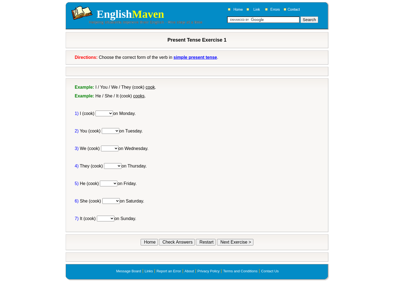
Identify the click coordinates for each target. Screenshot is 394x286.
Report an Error (169, 271)
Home (149, 242)
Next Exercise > (235, 242)
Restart (205, 242)
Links (148, 271)
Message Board (128, 271)
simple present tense (195, 57)
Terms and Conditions (240, 271)
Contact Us (270, 271)
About (189, 271)
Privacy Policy (209, 271)
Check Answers (177, 242)
